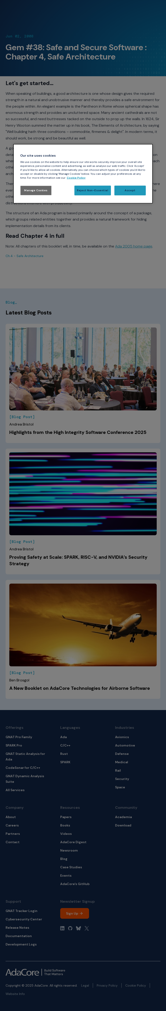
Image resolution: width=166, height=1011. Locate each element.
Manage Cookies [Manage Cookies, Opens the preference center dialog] (36, 190)
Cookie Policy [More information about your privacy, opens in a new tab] (76, 178)
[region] (83, 174)
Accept (130, 190)
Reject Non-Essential (92, 190)
